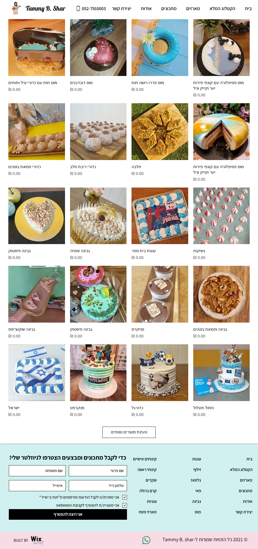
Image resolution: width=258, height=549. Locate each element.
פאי (198, 490)
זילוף (197, 469)
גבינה (196, 501)
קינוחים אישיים (145, 459)
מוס (198, 512)
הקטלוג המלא (241, 469)
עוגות (196, 459)
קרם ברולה (148, 490)
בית (249, 459)
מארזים (246, 480)
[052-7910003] (91, 8)
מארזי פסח (148, 512)
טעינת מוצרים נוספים (129, 432)
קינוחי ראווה (147, 469)
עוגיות (152, 501)
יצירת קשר (243, 512)
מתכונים (245, 490)
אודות (247, 501)
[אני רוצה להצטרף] (68, 514)
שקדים (151, 480)
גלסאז (196, 480)
